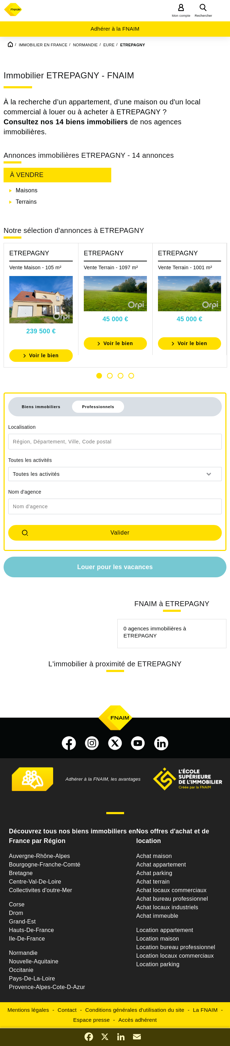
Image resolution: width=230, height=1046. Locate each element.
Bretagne (21, 873)
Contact (67, 1010)
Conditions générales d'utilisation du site (134, 1010)
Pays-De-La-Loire (32, 978)
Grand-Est (22, 921)
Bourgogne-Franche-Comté (45, 865)
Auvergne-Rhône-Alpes (39, 856)
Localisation (22, 427)
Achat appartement (161, 865)
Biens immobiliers (41, 407)
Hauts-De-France (31, 930)
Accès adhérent (137, 1020)
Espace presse (91, 1020)
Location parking (157, 964)
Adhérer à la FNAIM (115, 29)
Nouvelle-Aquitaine (33, 961)
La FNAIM (205, 1010)
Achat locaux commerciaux (171, 890)
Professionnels (98, 407)
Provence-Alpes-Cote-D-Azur (47, 987)
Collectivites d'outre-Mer (40, 890)
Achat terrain (153, 882)
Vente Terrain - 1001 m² (185, 267)
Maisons (26, 190)
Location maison (157, 939)
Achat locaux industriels (167, 907)
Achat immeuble (157, 916)
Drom (16, 913)
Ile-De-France (27, 939)
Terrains (26, 202)
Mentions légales (28, 1010)
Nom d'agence (24, 492)
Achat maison (154, 856)
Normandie (23, 953)
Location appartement (164, 930)
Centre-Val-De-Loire (35, 882)
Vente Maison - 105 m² (35, 267)
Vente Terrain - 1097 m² (111, 267)
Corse (17, 904)
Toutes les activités (30, 460)
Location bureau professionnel (175, 947)
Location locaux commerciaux (175, 956)
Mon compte (181, 15)
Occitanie (21, 970)
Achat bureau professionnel (172, 899)
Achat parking (154, 873)
